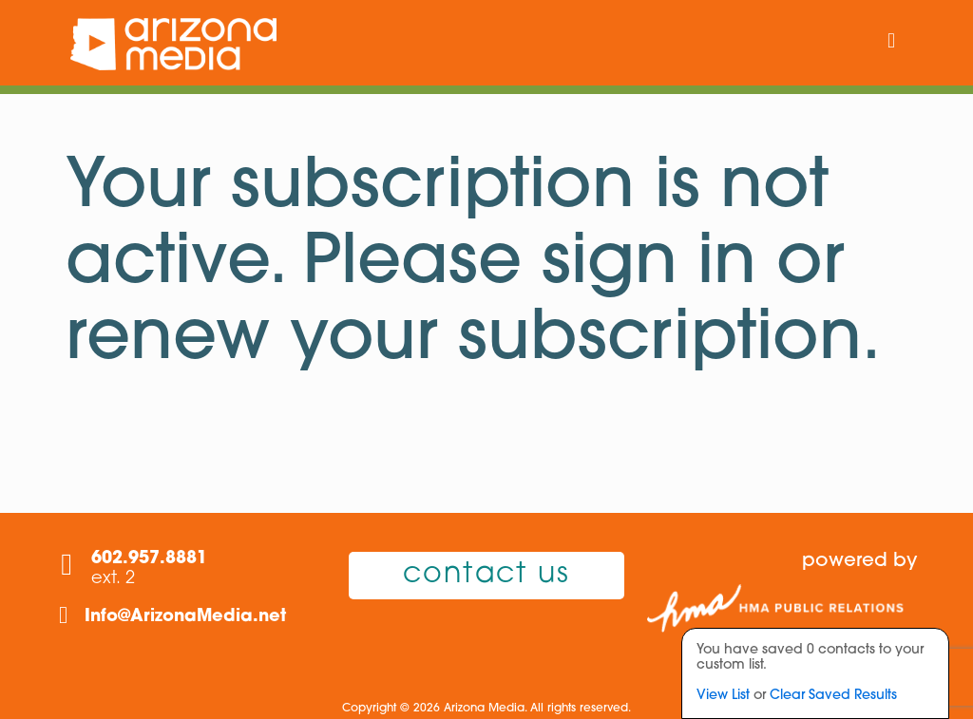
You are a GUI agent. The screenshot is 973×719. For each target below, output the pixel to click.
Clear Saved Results (833, 696)
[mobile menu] (891, 43)
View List (723, 696)
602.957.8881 (149, 559)
